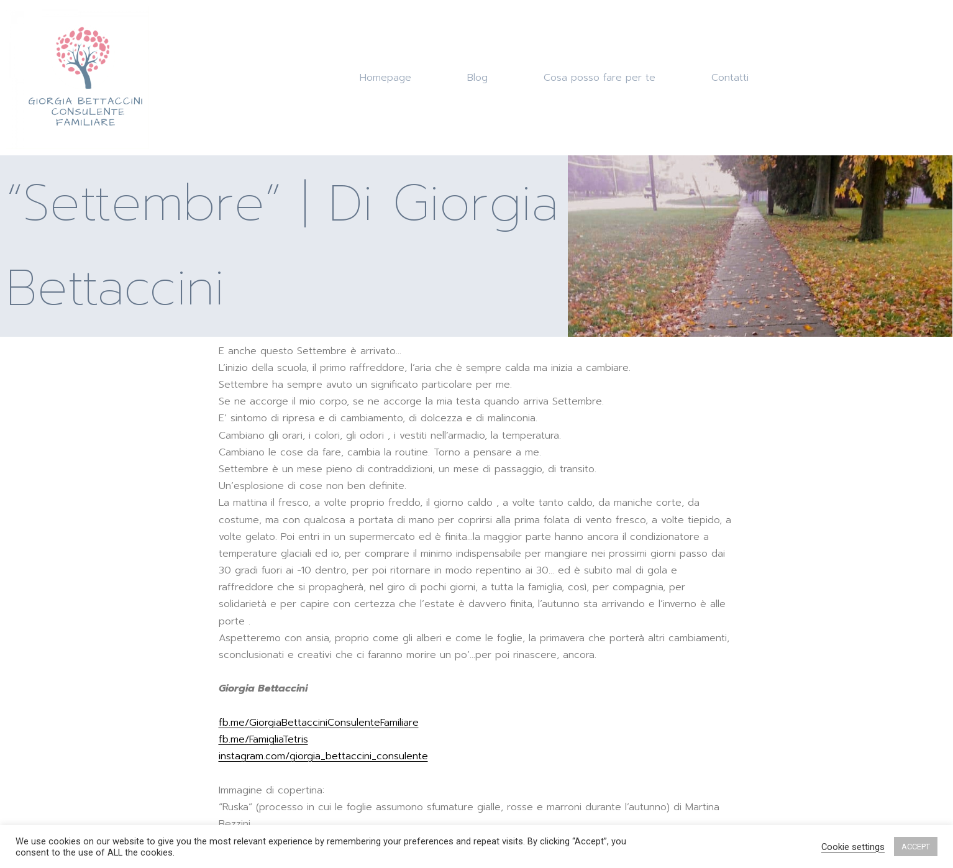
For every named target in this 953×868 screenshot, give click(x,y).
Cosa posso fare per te (599, 77)
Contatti (730, 77)
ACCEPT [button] (915, 846)
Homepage (385, 77)
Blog (477, 77)
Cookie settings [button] (853, 846)
